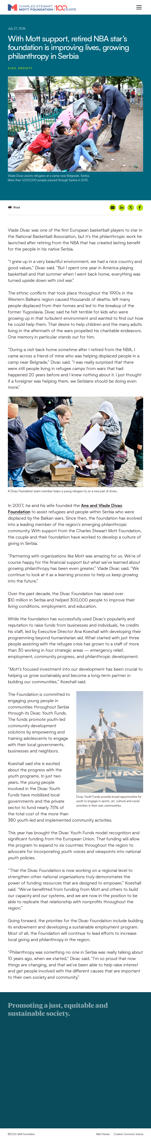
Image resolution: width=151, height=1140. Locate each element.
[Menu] (139, 7)
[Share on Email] (112, 207)
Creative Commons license (128, 1134)
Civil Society (20, 68)
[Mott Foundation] (42, 7)
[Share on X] (130, 207)
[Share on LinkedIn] (121, 207)
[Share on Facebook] (139, 207)
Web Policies (103, 1134)
